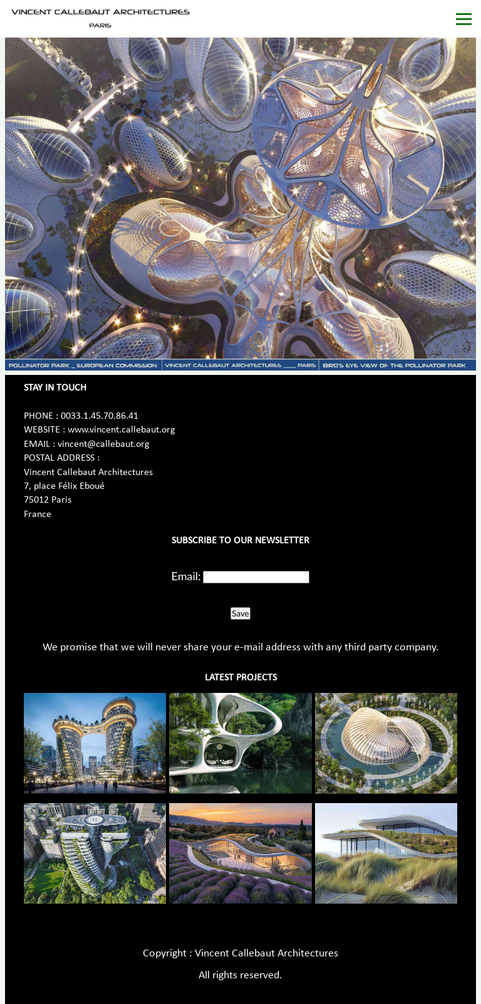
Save (240, 613)
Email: (186, 576)
